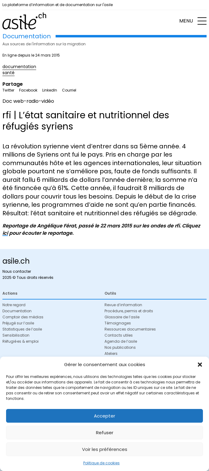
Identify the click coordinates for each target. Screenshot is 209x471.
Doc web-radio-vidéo (28, 101)
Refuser (104, 432)
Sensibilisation (15, 335)
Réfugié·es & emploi (20, 341)
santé (8, 73)
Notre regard (14, 304)
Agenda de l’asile (120, 341)
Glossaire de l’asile (121, 317)
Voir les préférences (104, 449)
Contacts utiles (118, 335)
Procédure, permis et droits (128, 310)
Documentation (17, 310)
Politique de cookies (101, 463)
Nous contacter (16, 271)
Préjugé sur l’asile (18, 323)
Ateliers (111, 353)
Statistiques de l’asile (22, 329)
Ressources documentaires (130, 329)
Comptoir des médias (22, 317)
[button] (200, 365)
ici (5, 233)
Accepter (104, 416)
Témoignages (117, 323)
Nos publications (120, 347)
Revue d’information (123, 304)
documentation (19, 67)
